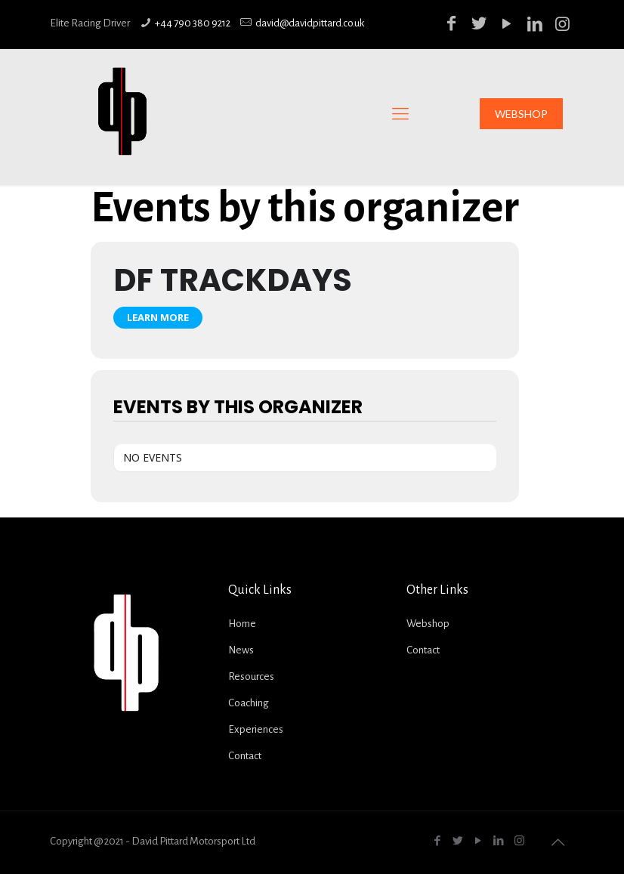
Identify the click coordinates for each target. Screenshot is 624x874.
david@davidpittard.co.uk (309, 23)
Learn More (158, 317)
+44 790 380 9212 (192, 23)
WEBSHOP (521, 113)
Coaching (248, 703)
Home (242, 623)
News (241, 650)
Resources (251, 676)
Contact (244, 755)
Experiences (255, 729)
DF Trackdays (232, 279)
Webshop (427, 623)
